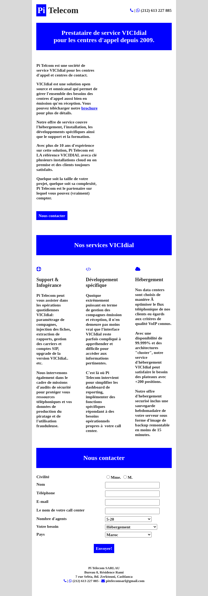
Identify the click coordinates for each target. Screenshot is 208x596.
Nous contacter (51, 215)
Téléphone (45, 493)
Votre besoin (47, 526)
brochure (89, 108)
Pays (40, 534)
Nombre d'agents (51, 518)
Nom (40, 484)
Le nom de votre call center (60, 510)
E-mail (42, 501)
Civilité (42, 476)
